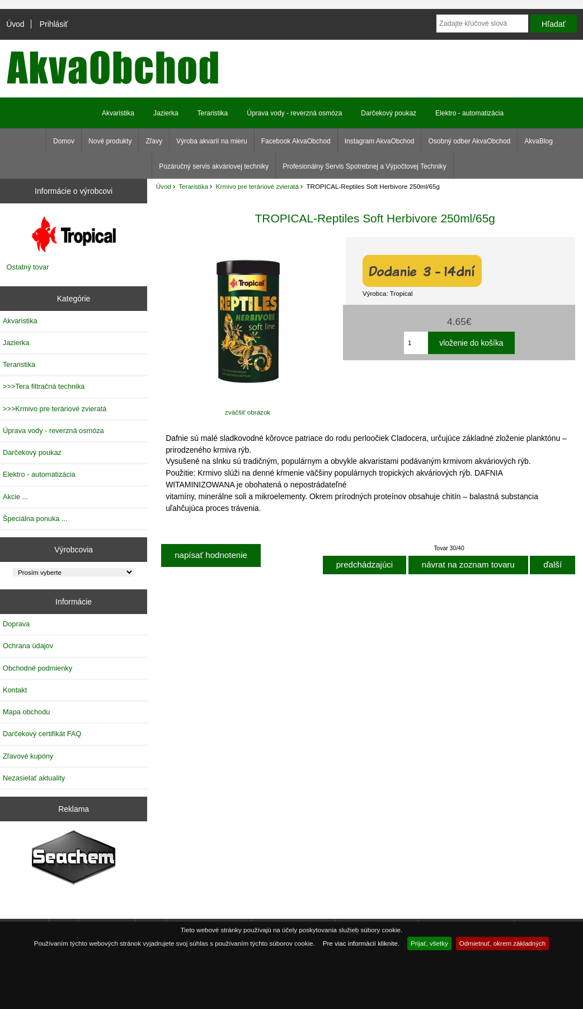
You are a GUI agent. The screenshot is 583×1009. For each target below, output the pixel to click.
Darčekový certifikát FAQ (42, 733)
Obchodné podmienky (37, 668)
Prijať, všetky (429, 943)
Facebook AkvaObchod (296, 141)
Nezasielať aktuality (34, 778)
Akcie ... (15, 496)
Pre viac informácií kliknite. (361, 943)
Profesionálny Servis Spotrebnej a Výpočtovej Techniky (364, 166)
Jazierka (165, 113)
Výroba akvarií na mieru (211, 141)
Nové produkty (109, 141)
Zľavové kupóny (28, 756)
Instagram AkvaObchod (380, 141)
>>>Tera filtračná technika (43, 386)
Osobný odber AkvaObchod (469, 141)
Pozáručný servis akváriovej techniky (214, 166)
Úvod (15, 24)
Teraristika (193, 186)
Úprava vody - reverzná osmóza (294, 113)
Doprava (16, 624)
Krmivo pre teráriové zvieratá (257, 186)
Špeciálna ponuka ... (35, 518)
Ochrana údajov (28, 645)
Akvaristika (118, 113)
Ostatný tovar (28, 267)
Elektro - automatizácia (469, 113)
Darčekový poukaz (388, 113)
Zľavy (153, 141)
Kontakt (15, 690)
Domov (63, 141)
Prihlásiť (54, 24)
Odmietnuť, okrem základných (502, 943)
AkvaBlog (538, 141)
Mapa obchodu (26, 712)
